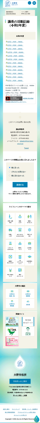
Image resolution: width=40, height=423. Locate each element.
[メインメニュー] (34, 3)
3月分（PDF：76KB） (15, 42)
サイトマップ (16, 409)
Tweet (26, 148)
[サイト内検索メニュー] (29, 3)
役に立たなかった (17, 176)
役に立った (15, 168)
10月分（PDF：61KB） (15, 59)
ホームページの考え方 (20, 415)
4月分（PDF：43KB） (15, 80)
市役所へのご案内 (20, 381)
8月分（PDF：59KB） (15, 66)
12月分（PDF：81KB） (15, 52)
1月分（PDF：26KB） (15, 49)
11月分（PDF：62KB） (15, 56)
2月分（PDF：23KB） (15, 45)
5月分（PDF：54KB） (15, 77)
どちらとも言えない (18, 172)
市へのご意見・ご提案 (20, 395)
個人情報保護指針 (10, 412)
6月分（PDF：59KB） (15, 73)
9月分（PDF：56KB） (15, 63)
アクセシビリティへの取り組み (27, 412)
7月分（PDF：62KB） (15, 70)
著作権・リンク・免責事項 (30, 409)
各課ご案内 (6, 409)
